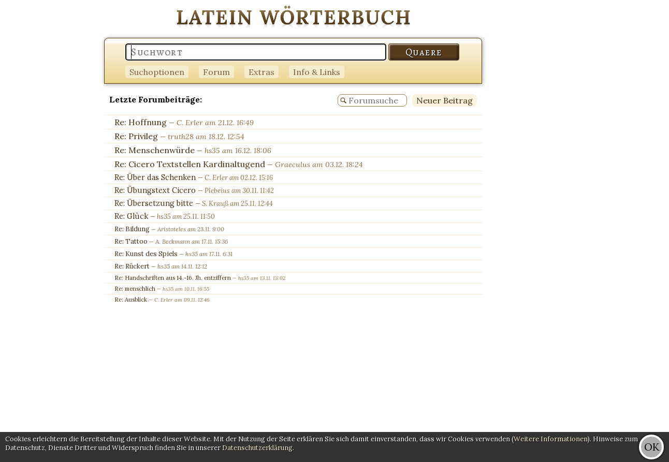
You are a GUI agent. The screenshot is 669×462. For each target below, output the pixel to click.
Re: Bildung (132, 229)
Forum (216, 72)
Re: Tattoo (131, 241)
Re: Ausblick (130, 299)
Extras (261, 72)
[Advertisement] (627, 155)
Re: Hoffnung (140, 122)
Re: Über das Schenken (155, 177)
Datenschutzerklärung (257, 447)
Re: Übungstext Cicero (155, 190)
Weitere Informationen (551, 439)
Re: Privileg (136, 136)
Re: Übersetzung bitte (153, 203)
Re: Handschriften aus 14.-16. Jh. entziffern (172, 277)
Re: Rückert (132, 266)
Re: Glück (131, 216)
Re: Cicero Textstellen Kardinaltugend (189, 164)
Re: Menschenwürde (154, 150)
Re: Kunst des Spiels (146, 253)
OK (651, 446)
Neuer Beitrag (444, 100)
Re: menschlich (134, 288)
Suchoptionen (156, 72)
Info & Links (316, 72)
